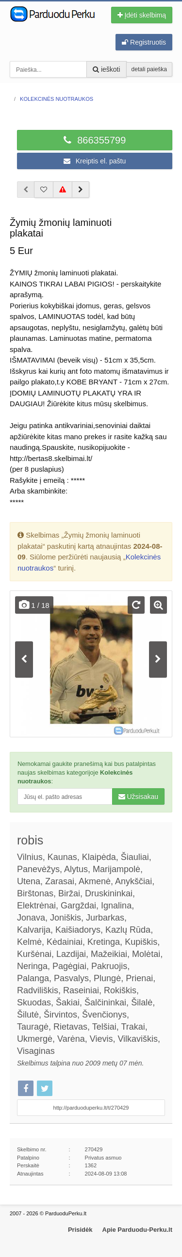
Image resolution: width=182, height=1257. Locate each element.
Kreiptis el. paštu (95, 161)
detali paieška (149, 69)
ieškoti (106, 69)
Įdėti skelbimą (141, 15)
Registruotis (144, 42)
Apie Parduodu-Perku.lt (137, 1229)
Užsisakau (138, 796)
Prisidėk (80, 1229)
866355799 (95, 140)
